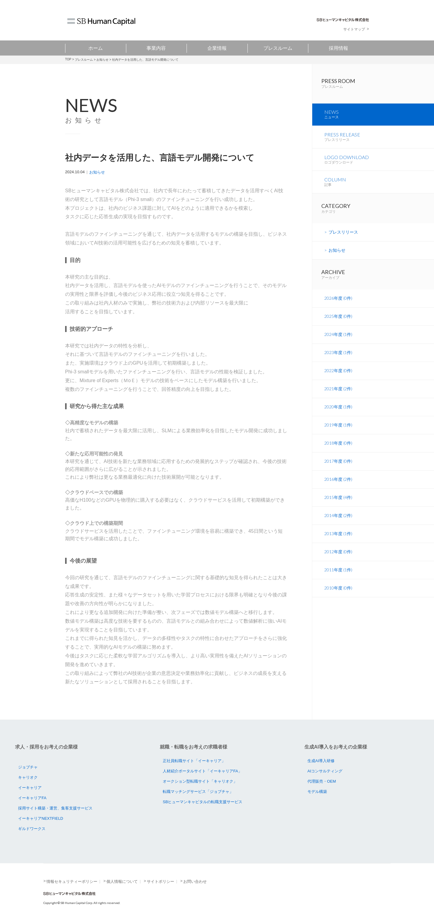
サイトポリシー (160, 881)
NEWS (379, 117)
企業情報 (217, 47)
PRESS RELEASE (379, 141)
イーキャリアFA (32, 798)
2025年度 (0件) (338, 321)
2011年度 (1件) (338, 575)
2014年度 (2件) (338, 521)
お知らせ (102, 59)
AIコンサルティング (324, 771)
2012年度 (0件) (338, 557)
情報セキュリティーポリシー (71, 881)
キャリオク (28, 777)
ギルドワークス (32, 828)
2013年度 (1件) (338, 539)
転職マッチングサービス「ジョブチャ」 (198, 791)
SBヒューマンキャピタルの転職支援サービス (202, 802)
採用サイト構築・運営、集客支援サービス (55, 808)
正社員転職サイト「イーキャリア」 (194, 761)
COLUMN (379, 187)
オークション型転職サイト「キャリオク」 (200, 781)
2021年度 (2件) (338, 394)
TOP (68, 59)
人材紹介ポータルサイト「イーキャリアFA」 (202, 771)
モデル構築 (317, 791)
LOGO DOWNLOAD (379, 164)
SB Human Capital (101, 22)
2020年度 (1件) (338, 412)
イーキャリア (30, 787)
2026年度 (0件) (338, 303)
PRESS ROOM (377, 85)
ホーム (95, 47)
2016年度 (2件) (338, 484)
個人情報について (122, 881)
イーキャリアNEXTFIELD (40, 818)
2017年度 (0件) (338, 466)
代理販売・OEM (321, 781)
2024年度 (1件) (338, 340)
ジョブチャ (28, 767)
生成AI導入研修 (321, 761)
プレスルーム (277, 47)
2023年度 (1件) (338, 358)
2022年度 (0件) (338, 376)
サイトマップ (354, 29)
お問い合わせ (195, 881)
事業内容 (156, 47)
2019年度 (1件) (338, 430)
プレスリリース (343, 237)
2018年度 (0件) (338, 448)
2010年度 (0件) (338, 593)
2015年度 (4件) (338, 503)
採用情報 (338, 47)
